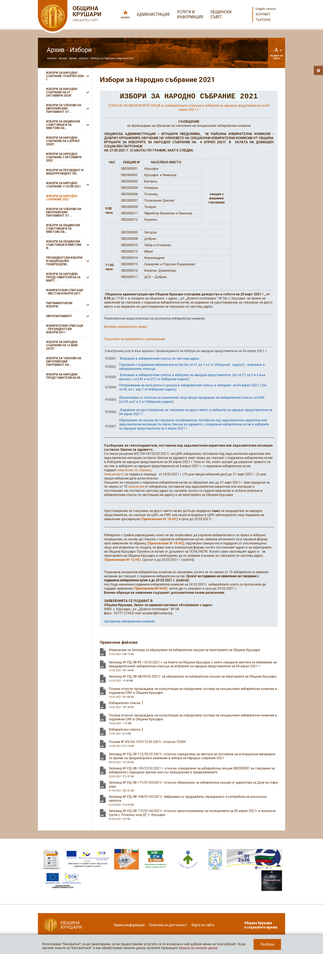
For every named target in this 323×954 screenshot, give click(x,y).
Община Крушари (86, 14)
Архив (63, 58)
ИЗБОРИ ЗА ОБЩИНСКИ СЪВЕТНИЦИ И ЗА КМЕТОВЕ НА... (63, 125)
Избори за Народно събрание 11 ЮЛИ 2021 (63, 184)
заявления (136, 487)
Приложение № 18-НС (159, 519)
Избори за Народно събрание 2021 (112, 58)
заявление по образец (134, 470)
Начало (125, 17)
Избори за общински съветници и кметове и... (64, 245)
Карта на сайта (203, 925)
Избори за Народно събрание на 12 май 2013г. (61, 345)
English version (266, 9)
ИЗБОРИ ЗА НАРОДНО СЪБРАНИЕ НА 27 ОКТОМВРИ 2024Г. (61, 92)
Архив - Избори (78, 58)
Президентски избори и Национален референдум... (64, 261)
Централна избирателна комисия (129, 622)
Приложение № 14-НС (165, 543)
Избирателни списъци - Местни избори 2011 (64, 292)
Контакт (263, 14)
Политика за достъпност (168, 925)
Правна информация (129, 925)
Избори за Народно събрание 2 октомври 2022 (63, 157)
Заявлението (114, 474)
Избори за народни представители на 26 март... (63, 277)
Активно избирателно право (125, 327)
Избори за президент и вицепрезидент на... (64, 172)
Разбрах (267, 944)
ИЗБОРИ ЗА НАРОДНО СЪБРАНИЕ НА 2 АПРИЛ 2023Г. (63, 141)
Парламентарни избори (59, 304)
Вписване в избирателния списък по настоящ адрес (159, 359)
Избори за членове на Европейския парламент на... (63, 361)
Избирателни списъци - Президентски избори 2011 (64, 329)
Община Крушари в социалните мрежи (260, 925)
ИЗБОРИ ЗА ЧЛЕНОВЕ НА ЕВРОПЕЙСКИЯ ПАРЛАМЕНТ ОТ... (63, 108)
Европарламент (59, 316)
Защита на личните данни (198, 948)
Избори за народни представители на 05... (64, 376)
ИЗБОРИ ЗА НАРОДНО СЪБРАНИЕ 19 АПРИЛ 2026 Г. (65, 76)
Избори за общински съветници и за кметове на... (63, 228)
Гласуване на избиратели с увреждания (134, 339)
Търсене (263, 20)
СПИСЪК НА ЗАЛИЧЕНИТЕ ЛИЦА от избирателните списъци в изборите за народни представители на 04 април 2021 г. (188, 108)
